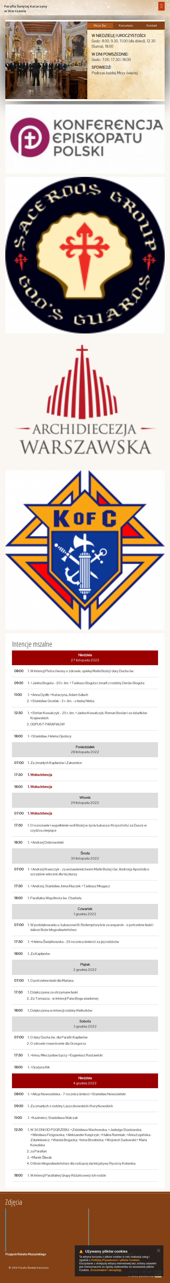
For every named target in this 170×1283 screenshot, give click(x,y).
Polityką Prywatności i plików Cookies (115, 1260)
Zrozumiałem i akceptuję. (106, 1270)
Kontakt (152, 25)
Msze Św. (100, 25)
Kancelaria (126, 25)
